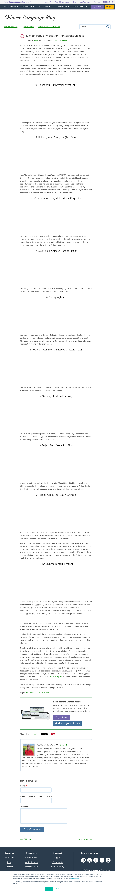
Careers (9, 867)
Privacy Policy (74, 878)
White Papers (31, 862)
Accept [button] (49, 889)
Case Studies (31, 858)
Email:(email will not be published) (36, 796)
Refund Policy (57, 867)
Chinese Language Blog (29, 17)
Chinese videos (43, 693)
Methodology (31, 867)
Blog (9, 862)
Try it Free (97, 7)
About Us (9, 858)
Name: (24, 786)
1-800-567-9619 (108, 2)
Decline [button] (58, 889)
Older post (28, 839)
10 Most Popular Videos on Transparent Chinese (55, 35)
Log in (109, 7)
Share (35, 734)
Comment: (24, 807)
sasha (36, 40)
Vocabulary (62, 40)
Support (57, 858)
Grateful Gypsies (55, 677)
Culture (55, 40)
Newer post (83, 839)
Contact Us (57, 862)
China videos (30, 693)
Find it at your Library (67, 723)
